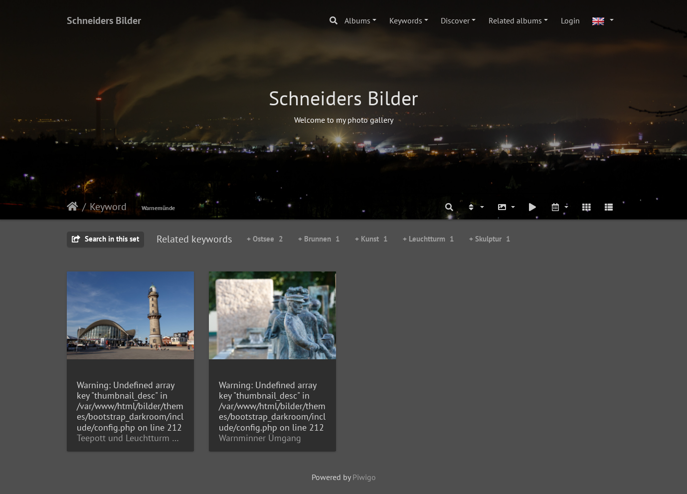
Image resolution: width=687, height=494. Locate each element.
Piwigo (364, 477)
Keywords (405, 20)
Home (72, 206)
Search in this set (105, 239)
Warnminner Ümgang (260, 438)
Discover (455, 20)
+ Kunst (371, 239)
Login (570, 20)
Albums (357, 20)
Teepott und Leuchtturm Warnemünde (130, 438)
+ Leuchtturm (428, 239)
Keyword (108, 206)
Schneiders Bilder (104, 20)
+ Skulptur (490, 239)
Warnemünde (158, 208)
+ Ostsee (265, 239)
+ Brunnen (319, 239)
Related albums (515, 20)
